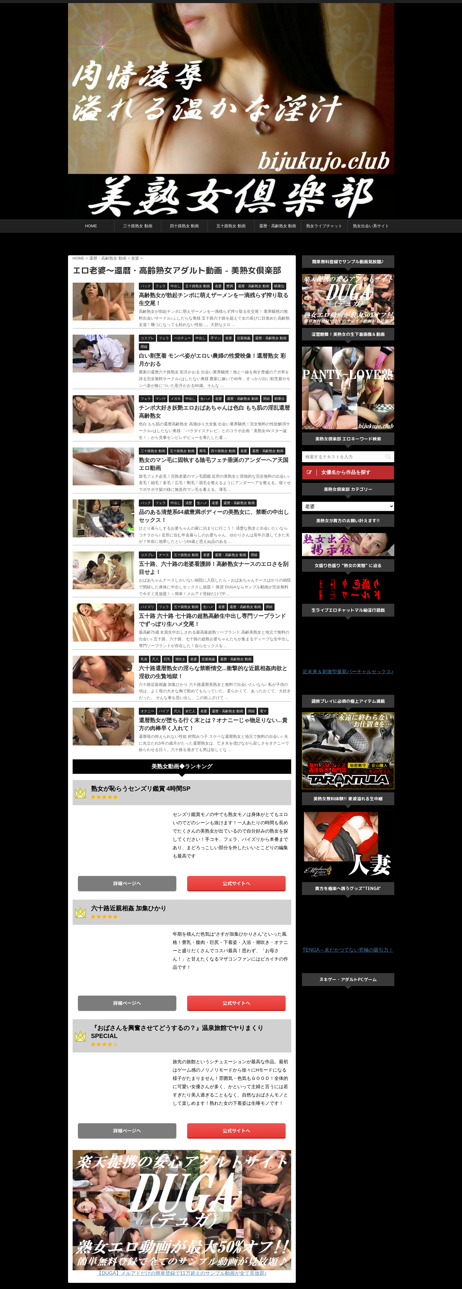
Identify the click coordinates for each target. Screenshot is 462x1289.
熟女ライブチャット (324, 226)
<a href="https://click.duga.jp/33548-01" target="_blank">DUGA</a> (119, 837)
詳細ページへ (127, 883)
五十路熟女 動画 (231, 226)
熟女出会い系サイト (371, 226)
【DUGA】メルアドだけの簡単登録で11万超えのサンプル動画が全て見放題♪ (182, 1273)
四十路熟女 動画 (184, 226)
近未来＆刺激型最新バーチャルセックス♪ (348, 671)
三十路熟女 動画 (137, 226)
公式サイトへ (236, 883)
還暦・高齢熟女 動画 (277, 226)
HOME (91, 226)
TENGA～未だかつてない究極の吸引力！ (348, 950)
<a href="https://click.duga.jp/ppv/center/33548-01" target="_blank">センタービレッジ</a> (231, 245)
